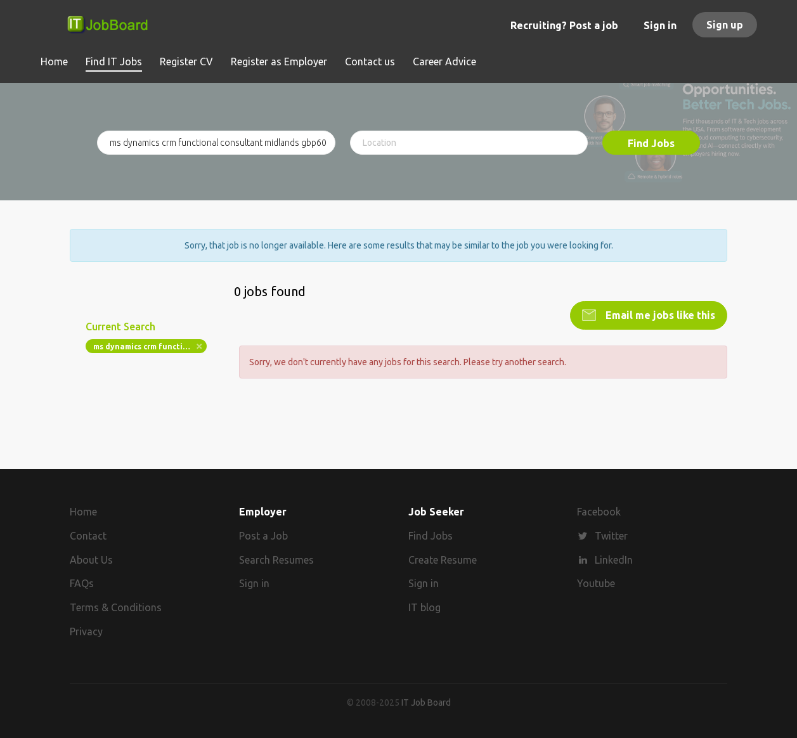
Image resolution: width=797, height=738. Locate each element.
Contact (88, 535)
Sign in (660, 25)
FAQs (82, 583)
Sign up (724, 24)
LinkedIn (614, 560)
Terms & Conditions (116, 607)
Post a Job (263, 535)
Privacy (86, 631)
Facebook (599, 511)
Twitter (611, 535)
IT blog (424, 607)
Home (83, 511)
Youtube (596, 583)
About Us (91, 560)
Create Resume (442, 560)
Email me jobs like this (659, 315)
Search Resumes (276, 560)
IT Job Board (426, 702)
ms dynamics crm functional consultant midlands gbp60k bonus (150, 346)
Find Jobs (651, 143)
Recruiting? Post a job (564, 25)
